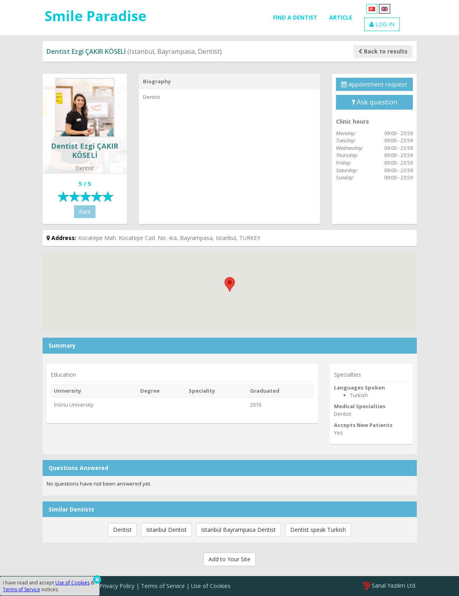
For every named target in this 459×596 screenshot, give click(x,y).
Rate (85, 211)
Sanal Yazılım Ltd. (389, 585)
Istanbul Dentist (166, 529)
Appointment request (374, 84)
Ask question (374, 101)
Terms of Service (163, 586)
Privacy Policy (117, 586)
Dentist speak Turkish (318, 529)
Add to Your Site (229, 559)
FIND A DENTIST (295, 17)
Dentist (122, 529)
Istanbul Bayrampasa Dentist (238, 529)
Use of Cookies (210, 586)
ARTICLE (340, 17)
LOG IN (382, 24)
